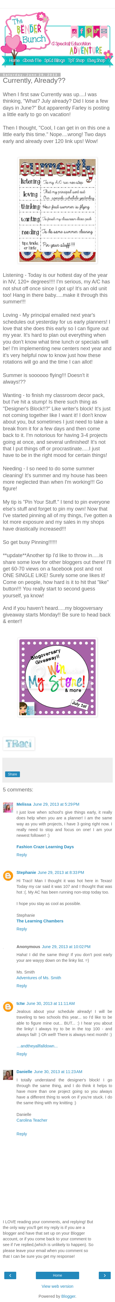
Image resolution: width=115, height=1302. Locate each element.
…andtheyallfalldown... (37, 1046)
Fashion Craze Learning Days (45, 847)
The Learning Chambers (40, 921)
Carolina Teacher (32, 1120)
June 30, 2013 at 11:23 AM (58, 1071)
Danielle (24, 1071)
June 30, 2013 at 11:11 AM (50, 1003)
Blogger (68, 1296)
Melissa (24, 804)
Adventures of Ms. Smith (39, 978)
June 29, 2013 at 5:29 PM (56, 804)
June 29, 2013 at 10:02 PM (66, 946)
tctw (21, 1003)
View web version (57, 1286)
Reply (22, 854)
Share (12, 774)
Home (57, 1275)
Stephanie (26, 872)
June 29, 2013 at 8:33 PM (61, 872)
